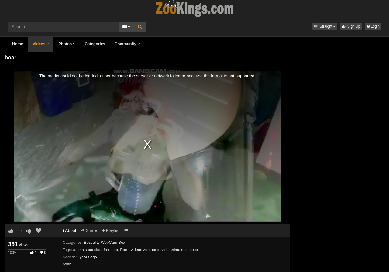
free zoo (111, 249)
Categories (95, 44)
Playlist (110, 230)
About (69, 230)
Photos (66, 44)
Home (17, 44)
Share (89, 230)
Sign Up (351, 26)
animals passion (87, 249)
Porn (124, 249)
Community (127, 44)
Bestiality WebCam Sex (104, 242)
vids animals (172, 249)
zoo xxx (192, 249)
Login (373, 26)
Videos (41, 44)
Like (15, 230)
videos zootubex (145, 249)
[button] (324, 26)
